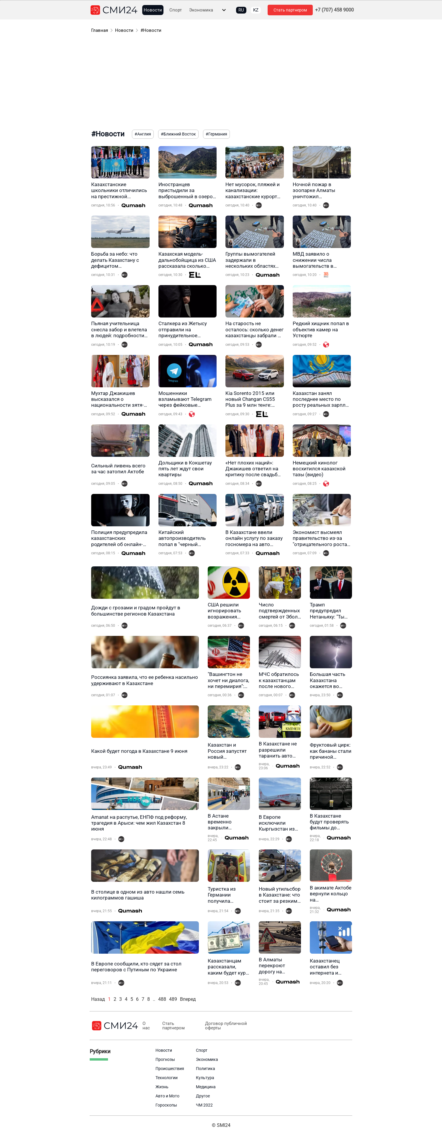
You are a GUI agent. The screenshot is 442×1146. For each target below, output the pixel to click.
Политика (205, 1068)
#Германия (216, 134)
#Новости (150, 30)
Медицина (206, 1086)
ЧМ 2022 (204, 1105)
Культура (205, 1077)
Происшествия (169, 1068)
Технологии (166, 1077)
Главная (99, 30)
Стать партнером (290, 10)
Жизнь (161, 1086)
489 (173, 999)
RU (241, 10)
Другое (203, 1096)
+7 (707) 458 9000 (334, 10)
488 (162, 999)
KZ (255, 10)
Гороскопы (166, 1105)
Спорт (175, 10)
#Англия (143, 134)
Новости (153, 10)
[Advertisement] (221, 82)
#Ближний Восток (178, 134)
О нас (146, 1025)
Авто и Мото (167, 1096)
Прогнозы (165, 1059)
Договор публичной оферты (225, 1025)
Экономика (201, 10)
